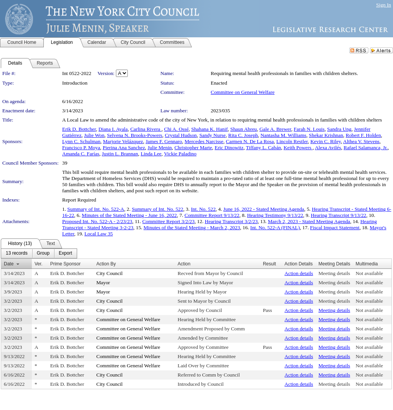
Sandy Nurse (212, 135)
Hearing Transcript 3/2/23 (231, 221)
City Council (109, 273)
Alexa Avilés (328, 147)
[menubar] (39, 253)
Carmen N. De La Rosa (250, 141)
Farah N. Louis (309, 129)
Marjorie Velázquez (123, 141)
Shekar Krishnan (326, 135)
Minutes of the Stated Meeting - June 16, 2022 (129, 215)
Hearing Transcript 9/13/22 (338, 215)
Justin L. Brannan (120, 154)
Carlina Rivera (145, 129)
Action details (298, 273)
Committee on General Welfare (242, 92)
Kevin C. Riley (325, 141)
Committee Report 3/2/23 (168, 221)
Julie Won (94, 135)
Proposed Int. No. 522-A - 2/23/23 (97, 221)
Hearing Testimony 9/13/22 (275, 215)
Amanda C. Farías (80, 154)
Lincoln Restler (292, 141)
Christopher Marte (193, 147)
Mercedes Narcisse (204, 141)
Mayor (103, 282)
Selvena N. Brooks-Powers (134, 135)
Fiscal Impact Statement (335, 227)
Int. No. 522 (203, 209)
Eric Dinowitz (229, 147)
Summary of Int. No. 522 (157, 209)
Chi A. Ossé (176, 129)
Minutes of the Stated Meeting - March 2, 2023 (192, 227)
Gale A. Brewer (275, 129)
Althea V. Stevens (361, 141)
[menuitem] (16, 253)
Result (269, 264)
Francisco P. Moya (81, 147)
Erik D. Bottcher (79, 129)
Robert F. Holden (363, 135)
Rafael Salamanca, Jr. (365, 147)
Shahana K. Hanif (209, 129)
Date (8, 264)
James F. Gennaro (163, 141)
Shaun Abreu (243, 129)
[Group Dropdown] (43, 253)
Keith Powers (298, 147)
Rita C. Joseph (243, 135)
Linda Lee (150, 154)
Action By (106, 264)
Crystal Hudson (180, 135)
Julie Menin (159, 147)
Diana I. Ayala (113, 129)
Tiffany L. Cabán (263, 147)
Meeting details (334, 273)
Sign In (383, 5)
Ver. (39, 264)
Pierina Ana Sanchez (124, 147)
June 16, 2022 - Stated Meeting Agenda (263, 209)
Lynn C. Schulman (81, 141)
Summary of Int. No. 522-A (95, 209)
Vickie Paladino (180, 154)
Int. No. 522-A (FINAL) (275, 227)
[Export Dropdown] (65, 253)
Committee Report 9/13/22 (212, 215)
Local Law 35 (98, 234)
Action (184, 264)
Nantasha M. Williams (284, 135)
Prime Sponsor (65, 264)
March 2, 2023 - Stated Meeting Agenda (309, 221)
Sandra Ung (339, 129)
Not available (369, 273)
